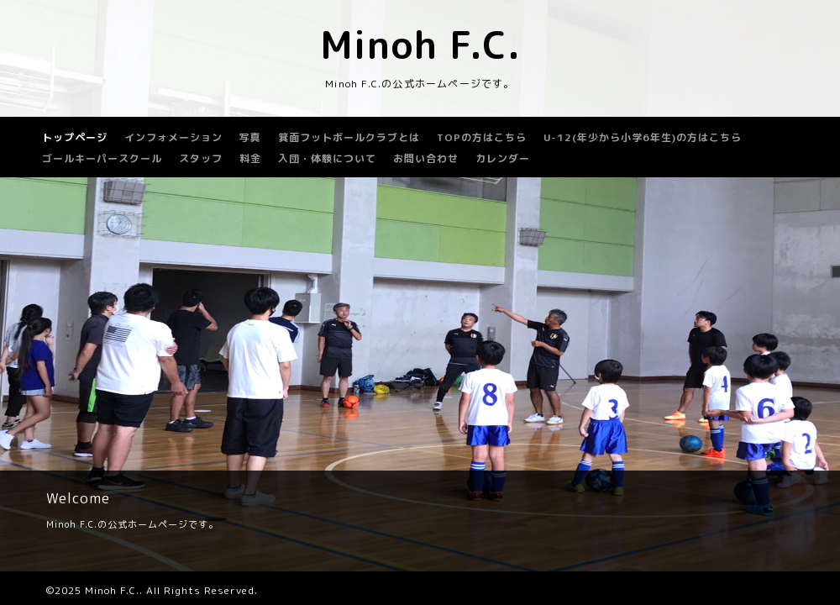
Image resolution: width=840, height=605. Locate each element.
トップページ (75, 137)
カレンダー (502, 158)
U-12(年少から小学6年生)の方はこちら (642, 137)
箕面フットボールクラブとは (349, 137)
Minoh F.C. (420, 44)
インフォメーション (173, 137)
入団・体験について (327, 158)
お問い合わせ (426, 158)
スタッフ (201, 158)
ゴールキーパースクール (102, 158)
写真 (250, 137)
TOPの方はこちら (482, 137)
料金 (250, 158)
